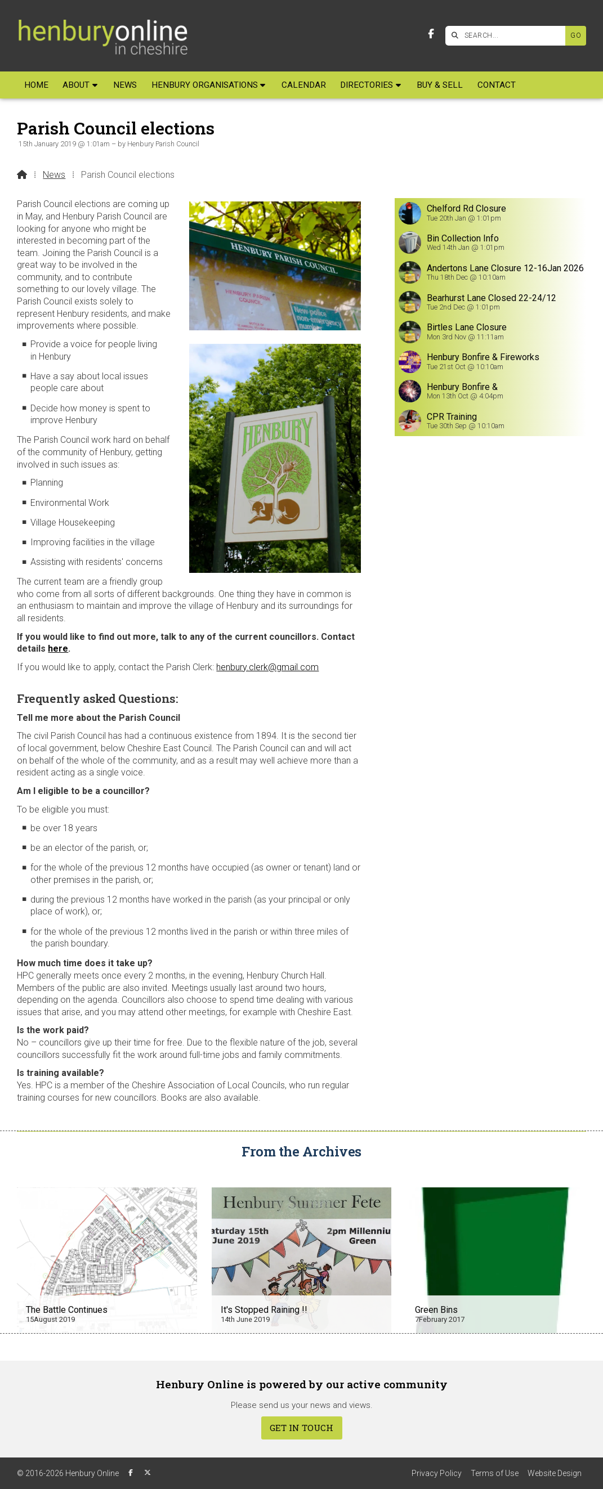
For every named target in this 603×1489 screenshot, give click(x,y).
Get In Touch (301, 1427)
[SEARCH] (508, 36)
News (54, 174)
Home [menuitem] (36, 85)
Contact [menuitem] (496, 85)
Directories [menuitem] (366, 85)
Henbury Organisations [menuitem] (204, 85)
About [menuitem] (76, 85)
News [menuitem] (125, 85)
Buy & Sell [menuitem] (440, 85)
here (58, 648)
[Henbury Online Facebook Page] (431, 34)
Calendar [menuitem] (304, 85)
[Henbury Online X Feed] (147, 1473)
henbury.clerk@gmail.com (267, 667)
